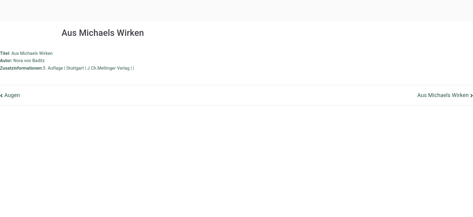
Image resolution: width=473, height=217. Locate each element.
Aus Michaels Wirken (443, 95)
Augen (12, 95)
